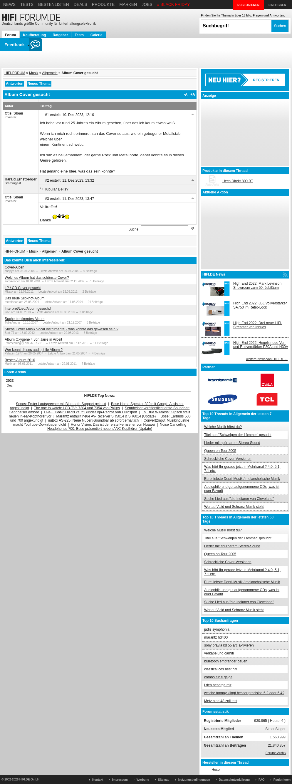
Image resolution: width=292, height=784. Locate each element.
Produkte (103, 4)
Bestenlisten (53, 4)
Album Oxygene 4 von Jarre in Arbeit (33, 339)
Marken (128, 4)
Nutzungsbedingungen (194, 779)
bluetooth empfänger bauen (225, 661)
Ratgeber (60, 35)
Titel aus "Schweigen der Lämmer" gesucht (237, 435)
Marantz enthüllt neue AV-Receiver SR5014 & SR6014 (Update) (106, 416)
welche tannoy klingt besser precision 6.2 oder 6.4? (244, 693)
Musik (33, 73)
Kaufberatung (34, 35)
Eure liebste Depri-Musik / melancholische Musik (242, 479)
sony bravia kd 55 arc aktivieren (229, 645)
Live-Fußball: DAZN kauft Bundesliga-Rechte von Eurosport (90, 412)
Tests (26, 4)
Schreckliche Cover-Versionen (227, 459)
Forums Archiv (276, 753)
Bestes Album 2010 (20, 360)
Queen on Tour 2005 (220, 451)
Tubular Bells (55, 189)
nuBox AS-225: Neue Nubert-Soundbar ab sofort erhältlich (93, 420)
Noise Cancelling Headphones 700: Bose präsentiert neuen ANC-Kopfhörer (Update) (116, 426)
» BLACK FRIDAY (173, 4)
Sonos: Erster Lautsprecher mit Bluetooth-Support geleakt (61, 404)
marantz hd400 (216, 637)
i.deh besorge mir (217, 685)
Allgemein (50, 73)
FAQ (262, 779)
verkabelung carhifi (219, 653)
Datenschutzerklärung (234, 779)
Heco (216, 770)
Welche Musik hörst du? (223, 427)
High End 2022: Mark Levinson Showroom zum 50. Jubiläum (257, 285)
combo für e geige (218, 677)
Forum (10, 35)
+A (192, 94)
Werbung (143, 779)
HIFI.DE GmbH (29, 779)
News (9, 4)
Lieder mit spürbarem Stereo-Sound (232, 443)
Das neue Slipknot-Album (24, 298)
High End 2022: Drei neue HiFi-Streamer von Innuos (257, 325)
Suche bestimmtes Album (24, 319)
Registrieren (282, 779)
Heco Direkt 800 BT (237, 181)
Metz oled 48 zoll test (220, 701)
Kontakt (97, 779)
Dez (10, 385)
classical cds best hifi (220, 669)
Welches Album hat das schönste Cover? (37, 278)
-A (186, 94)
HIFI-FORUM (14, 73)
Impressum (119, 779)
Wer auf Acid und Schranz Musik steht (234, 507)
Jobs (147, 4)
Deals (80, 4)
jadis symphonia (216, 629)
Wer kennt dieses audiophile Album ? (34, 350)
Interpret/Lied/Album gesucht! (28, 308)
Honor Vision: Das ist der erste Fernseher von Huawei (113, 424)
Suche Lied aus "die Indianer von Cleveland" (239, 499)
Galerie (96, 35)
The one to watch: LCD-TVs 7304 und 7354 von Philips (77, 408)
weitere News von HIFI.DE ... (267, 359)
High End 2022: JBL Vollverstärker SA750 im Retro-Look (260, 305)
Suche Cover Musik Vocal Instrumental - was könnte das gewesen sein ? (61, 329)
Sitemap (164, 779)
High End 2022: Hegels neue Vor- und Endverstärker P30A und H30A (260, 345)
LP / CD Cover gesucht (23, 288)
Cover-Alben (14, 267)
